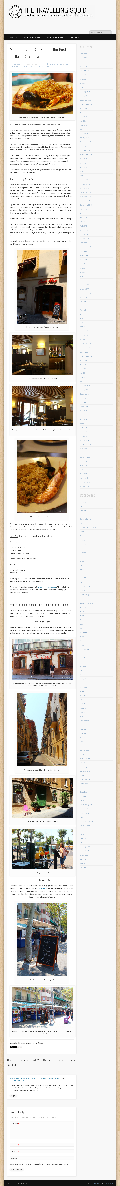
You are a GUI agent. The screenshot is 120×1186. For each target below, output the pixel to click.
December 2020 (85, 100)
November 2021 (85, 66)
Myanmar (83, 708)
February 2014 (85, 436)
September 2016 (86, 306)
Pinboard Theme (95, 1183)
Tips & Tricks (73, 37)
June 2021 (83, 79)
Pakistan (83, 729)
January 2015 (84, 390)
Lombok (83, 666)
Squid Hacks (84, 792)
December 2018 (85, 192)
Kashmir (82, 637)
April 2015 (83, 377)
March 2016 (84, 331)
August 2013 (84, 461)
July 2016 (83, 314)
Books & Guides (85, 519)
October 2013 (85, 453)
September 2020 (86, 104)
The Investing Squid (87, 805)
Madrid (82, 674)
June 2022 (83, 58)
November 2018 (85, 197)
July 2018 (83, 213)
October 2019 (85, 150)
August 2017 (84, 260)
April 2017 (83, 276)
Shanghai (83, 763)
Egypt (82, 561)
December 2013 (85, 444)
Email (15, 1152)
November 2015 (85, 348)
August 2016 (84, 310)
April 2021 (83, 87)
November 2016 (85, 297)
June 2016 (83, 318)
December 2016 (85, 293)
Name (15, 1145)
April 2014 (83, 427)
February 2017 (85, 285)
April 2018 (83, 226)
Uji (81, 842)
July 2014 (83, 415)
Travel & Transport (86, 821)
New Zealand (84, 721)
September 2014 (86, 406)
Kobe (82, 641)
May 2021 (83, 83)
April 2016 (83, 327)
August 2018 (84, 209)
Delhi (82, 548)
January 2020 (84, 138)
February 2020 (85, 133)
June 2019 (83, 167)
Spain (26, 66)
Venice (82, 863)
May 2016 (83, 322)
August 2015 (84, 360)
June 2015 (83, 369)
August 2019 (84, 159)
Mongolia (83, 695)
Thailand (83, 800)
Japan (82, 624)
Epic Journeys (84, 565)
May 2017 (83, 272)
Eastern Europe (85, 557)
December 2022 (85, 54)
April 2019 (83, 176)
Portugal (83, 733)
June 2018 (83, 217)
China (82, 536)
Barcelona (55, 64)
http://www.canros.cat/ (47, 587)
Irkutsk (82, 611)
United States (84, 855)
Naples (82, 712)
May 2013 (83, 470)
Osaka (82, 725)
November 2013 (85, 449)
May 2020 (83, 121)
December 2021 (85, 62)
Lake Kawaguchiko (86, 649)
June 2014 (83, 419)
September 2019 (86, 154)
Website (14, 1158)
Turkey (82, 834)
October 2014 (85, 402)
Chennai (83, 531)
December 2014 (85, 394)
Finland (82, 574)
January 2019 (84, 188)
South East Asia (85, 779)
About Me (13, 37)
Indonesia (83, 607)
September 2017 (86, 255)
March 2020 (84, 129)
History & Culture (86, 586)
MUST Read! (19, 66)
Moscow (83, 700)
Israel (82, 615)
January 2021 (84, 96)
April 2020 (83, 125)
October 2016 (85, 301)
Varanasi (83, 859)
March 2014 (84, 432)
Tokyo (82, 817)
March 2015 (84, 381)
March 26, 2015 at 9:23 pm (18, 1081)
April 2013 (83, 474)
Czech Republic (85, 544)
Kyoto (82, 645)
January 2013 (84, 486)
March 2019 (84, 180)
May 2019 (83, 171)
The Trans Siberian (86, 809)
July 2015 (83, 365)
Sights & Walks (85, 771)
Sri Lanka (83, 796)
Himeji (82, 582)
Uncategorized (85, 847)
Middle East (84, 687)
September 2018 (86, 205)
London (82, 670)
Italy (81, 620)
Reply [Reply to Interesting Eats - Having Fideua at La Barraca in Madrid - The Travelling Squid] (13, 1096)
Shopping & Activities (87, 767)
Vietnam (83, 868)
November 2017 (85, 247)
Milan (82, 691)
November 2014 (85, 398)
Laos (81, 653)
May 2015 (83, 373)
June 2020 (83, 117)
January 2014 (84, 440)
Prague (82, 737)
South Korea (84, 784)
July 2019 (83, 163)
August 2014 (84, 411)
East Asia (83, 553)
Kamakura (83, 632)
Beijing (82, 515)
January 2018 (84, 238)
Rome (82, 742)
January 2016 (84, 339)
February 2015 (85, 385)
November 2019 (85, 146)
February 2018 (85, 234)
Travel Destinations (31, 37)
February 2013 (85, 482)
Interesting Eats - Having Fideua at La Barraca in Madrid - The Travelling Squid (35, 1078)
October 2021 (85, 70)
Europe (61, 64)
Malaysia (83, 679)
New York (83, 716)
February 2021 (85, 92)
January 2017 (84, 289)
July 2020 (83, 113)
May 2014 (83, 423)
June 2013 (83, 465)
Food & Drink (84, 578)
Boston (82, 523)
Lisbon (82, 662)
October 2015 (85, 352)
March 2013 (84, 478)
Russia (82, 746)
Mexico (82, 683)
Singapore (83, 775)
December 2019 (85, 142)
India (81, 599)
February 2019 (85, 184)
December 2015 (85, 344)
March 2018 (84, 230)
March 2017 (84, 281)
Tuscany (83, 838)
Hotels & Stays (85, 595)
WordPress (109, 1183)
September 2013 (86, 457)
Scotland (83, 754)
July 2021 (83, 75)
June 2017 (83, 268)
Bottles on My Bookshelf (88, 527)
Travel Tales (84, 830)
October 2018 (85, 201)
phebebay (17, 64)
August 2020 (84, 108)
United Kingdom (85, 851)
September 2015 (86, 356)
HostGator (83, 590)
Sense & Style (85, 758)
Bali (81, 506)
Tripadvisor (42, 888)
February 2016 (85, 335)
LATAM (82, 658)
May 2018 (83, 222)
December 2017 (85, 243)
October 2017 (85, 251)
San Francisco (85, 750)
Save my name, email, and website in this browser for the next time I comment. (40, 1164)
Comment (15, 1123)
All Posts (48, 64)
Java (81, 628)
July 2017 (83, 264)
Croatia (82, 540)
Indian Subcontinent (87, 603)
